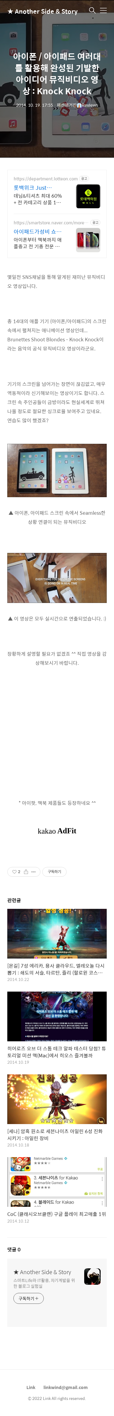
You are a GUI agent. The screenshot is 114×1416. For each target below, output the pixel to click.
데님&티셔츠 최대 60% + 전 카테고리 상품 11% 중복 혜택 (39, 199)
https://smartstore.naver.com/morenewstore (50, 222)
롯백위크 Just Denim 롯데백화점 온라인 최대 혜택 (39, 187)
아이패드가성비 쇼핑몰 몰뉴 (37, 231)
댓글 (14, 1249)
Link (30, 1387)
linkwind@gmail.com (65, 1387)
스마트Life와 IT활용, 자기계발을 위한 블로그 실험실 (44, 1283)
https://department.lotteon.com (46, 178)
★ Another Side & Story (37, 11)
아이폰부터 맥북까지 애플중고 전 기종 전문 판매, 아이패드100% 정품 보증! (38, 243)
